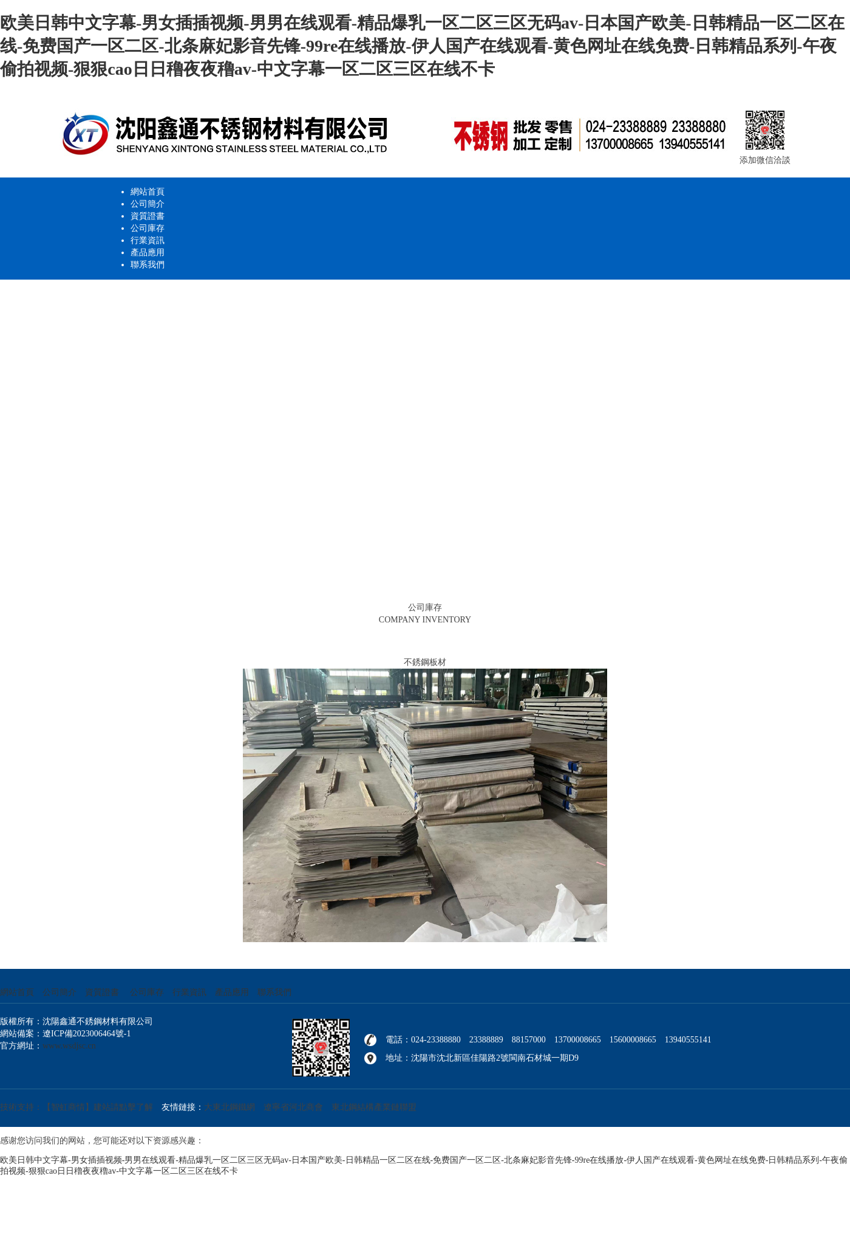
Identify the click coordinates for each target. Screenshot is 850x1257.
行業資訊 (148, 240)
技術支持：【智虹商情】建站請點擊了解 (76, 1107)
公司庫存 (148, 228)
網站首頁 (148, 191)
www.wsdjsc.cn (69, 1045)
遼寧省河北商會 (293, 1107)
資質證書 (148, 216)
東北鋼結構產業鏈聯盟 (374, 1107)
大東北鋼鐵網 (229, 1107)
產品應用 (148, 252)
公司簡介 (148, 203)
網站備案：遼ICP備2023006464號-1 (65, 1033)
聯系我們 (148, 264)
